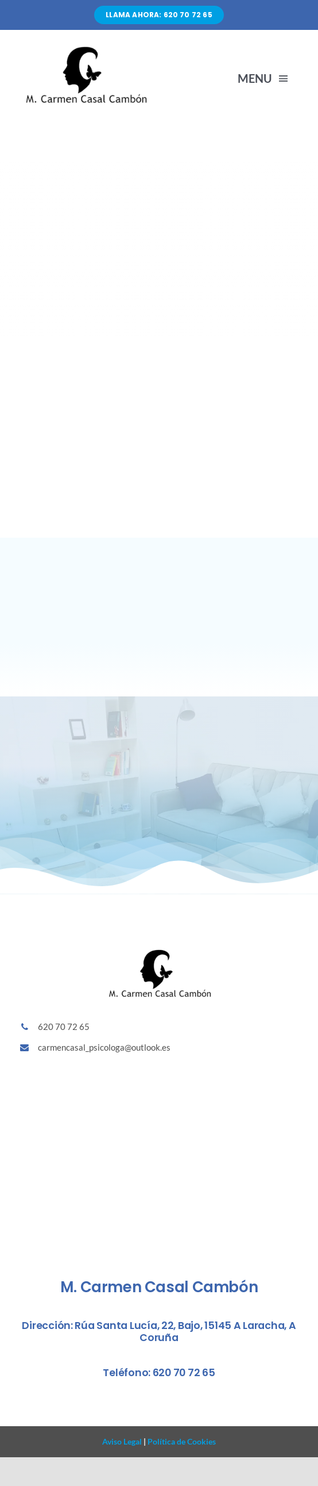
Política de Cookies (181, 1441)
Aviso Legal (122, 1441)
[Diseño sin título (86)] (85, 48)
